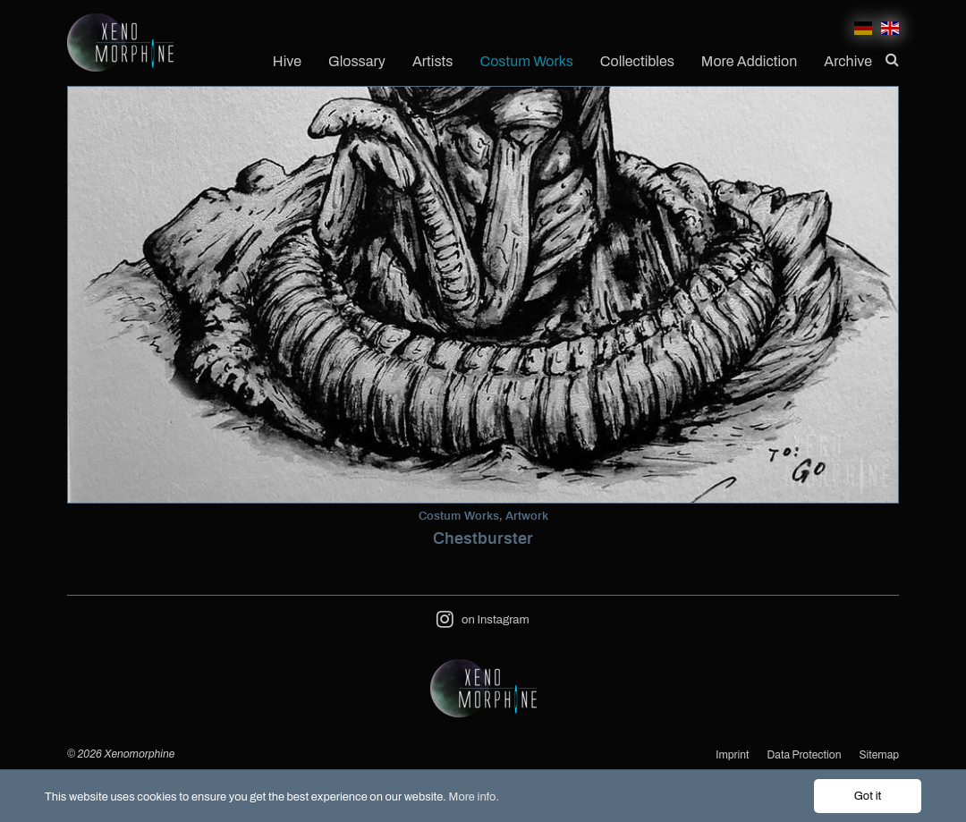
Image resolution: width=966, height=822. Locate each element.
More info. (474, 797)
